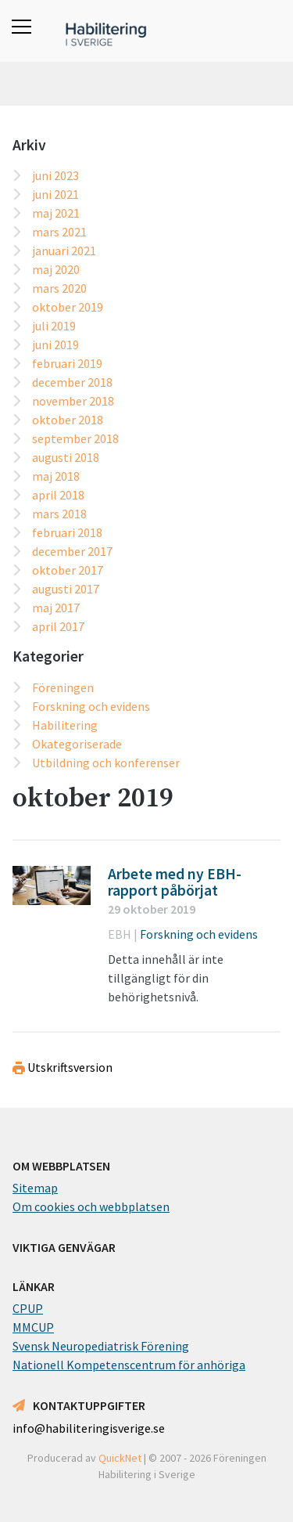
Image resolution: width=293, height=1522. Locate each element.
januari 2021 (64, 250)
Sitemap (35, 1188)
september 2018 (75, 438)
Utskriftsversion (63, 1067)
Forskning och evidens (91, 706)
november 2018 (73, 401)
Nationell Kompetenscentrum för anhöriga (129, 1364)
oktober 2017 (67, 570)
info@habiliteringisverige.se (89, 1428)
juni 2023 (55, 175)
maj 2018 (56, 476)
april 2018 (58, 495)
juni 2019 (55, 344)
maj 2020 (56, 269)
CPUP (28, 1308)
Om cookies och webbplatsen (91, 1206)
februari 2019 (67, 363)
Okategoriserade (77, 744)
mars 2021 (59, 232)
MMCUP (33, 1327)
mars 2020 (59, 288)
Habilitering (65, 725)
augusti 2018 (65, 457)
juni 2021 (55, 194)
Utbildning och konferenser (106, 762)
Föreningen (63, 687)
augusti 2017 (65, 589)
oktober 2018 (67, 419)
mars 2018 (59, 513)
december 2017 (72, 551)
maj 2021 (56, 213)
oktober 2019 (67, 307)
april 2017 (58, 626)
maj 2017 (56, 607)
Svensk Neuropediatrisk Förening (101, 1346)
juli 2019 (54, 326)
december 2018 (72, 382)
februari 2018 (67, 532)
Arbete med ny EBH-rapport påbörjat (174, 882)
